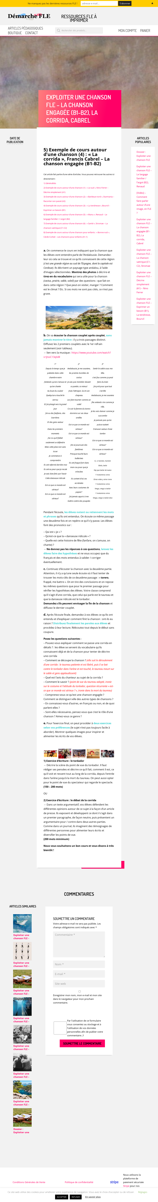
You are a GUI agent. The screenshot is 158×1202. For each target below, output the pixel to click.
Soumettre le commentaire (82, 1043)
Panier (145, 31)
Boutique (15, 33)
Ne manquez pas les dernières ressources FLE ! (52, 3)
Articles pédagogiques (25, 28)
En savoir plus (93, 1196)
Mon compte (127, 31)
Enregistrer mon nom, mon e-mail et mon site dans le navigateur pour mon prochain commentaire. (77, 999)
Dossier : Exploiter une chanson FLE (144, 155)
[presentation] (76, 1013)
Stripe (126, 1185)
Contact (31, 33)
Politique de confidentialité (79, 1182)
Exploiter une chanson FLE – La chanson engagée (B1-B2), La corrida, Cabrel (144, 231)
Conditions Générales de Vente (29, 1182)
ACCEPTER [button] (61, 1197)
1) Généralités (50, 183)
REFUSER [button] (76, 1197)
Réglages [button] (142, 1192)
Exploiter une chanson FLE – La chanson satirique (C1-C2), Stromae (144, 257)
